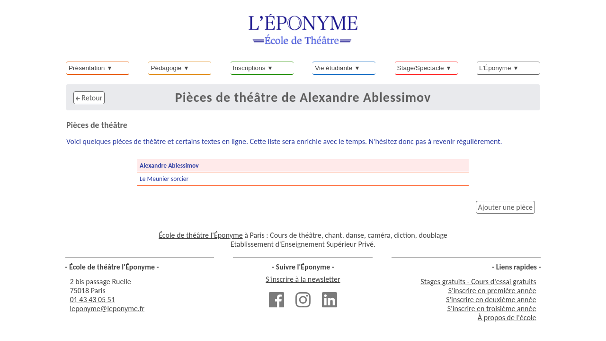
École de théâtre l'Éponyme (200, 235)
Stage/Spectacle (420, 68)
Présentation (87, 68)
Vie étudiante (333, 68)
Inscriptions (249, 68)
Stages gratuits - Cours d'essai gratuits (478, 281)
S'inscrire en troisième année (491, 308)
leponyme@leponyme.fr (107, 308)
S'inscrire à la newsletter (303, 279)
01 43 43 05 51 (93, 299)
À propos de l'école (507, 317)
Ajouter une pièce (505, 207)
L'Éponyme (495, 68)
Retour (89, 97)
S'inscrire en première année (492, 290)
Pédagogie (166, 68)
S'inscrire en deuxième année (491, 299)
